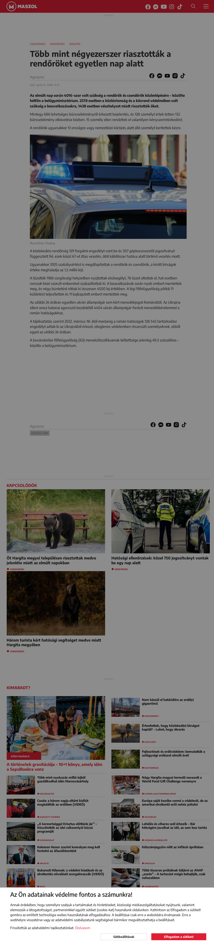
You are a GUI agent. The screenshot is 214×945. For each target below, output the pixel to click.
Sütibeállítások (123, 937)
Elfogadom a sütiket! (179, 937)
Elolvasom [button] (82, 928)
